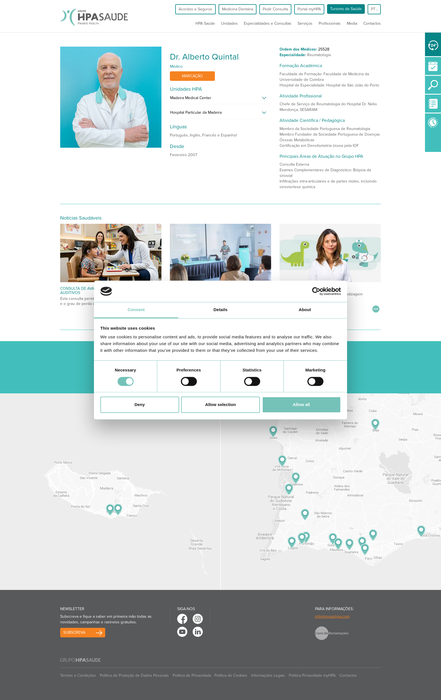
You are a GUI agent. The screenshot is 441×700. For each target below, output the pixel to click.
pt (374, 9)
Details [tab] (220, 309)
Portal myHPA (309, 9)
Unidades (229, 23)
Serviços (305, 23)
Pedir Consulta (275, 9)
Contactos (372, 23)
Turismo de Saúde (346, 8)
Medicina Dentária (237, 9)
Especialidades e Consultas (267, 23)
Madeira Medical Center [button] (190, 97)
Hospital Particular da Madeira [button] (196, 112)
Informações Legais (268, 675)
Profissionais (330, 23)
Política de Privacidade (192, 675)
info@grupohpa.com (332, 616)
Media (352, 23)
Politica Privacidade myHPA (312, 675)
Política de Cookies (230, 675)
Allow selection (220, 404)
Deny (139, 404)
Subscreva (74, 632)
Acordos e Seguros (195, 9)
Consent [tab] (136, 309)
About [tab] (305, 309)
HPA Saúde (205, 23)
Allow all (301, 404)
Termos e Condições (78, 675)
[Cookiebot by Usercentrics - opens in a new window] (316, 291)
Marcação (192, 76)
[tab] (220, 99)
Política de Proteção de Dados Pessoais (134, 675)
